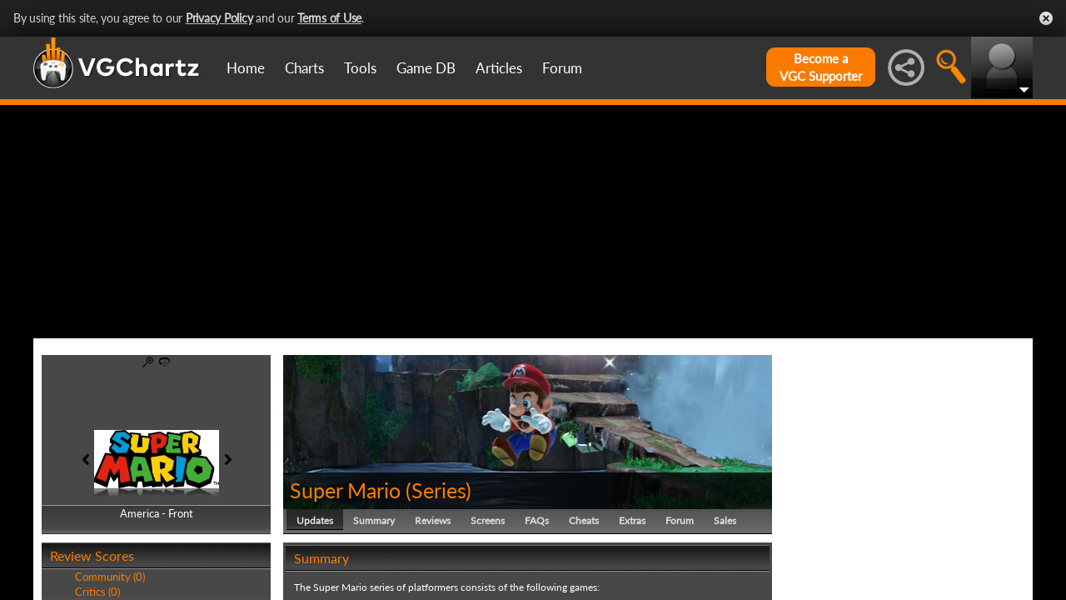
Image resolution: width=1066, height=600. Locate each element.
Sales (725, 520)
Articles (499, 68)
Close (1046, 18)
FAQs (537, 520)
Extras (632, 520)
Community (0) (110, 576)
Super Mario (345, 490)
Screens (488, 520)
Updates (314, 520)
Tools (360, 68)
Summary (374, 520)
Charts (304, 68)
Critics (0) (97, 591)
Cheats (584, 520)
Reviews (433, 520)
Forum (562, 68)
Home (246, 68)
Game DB (426, 68)
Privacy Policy (219, 18)
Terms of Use (329, 18)
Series (438, 490)
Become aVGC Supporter (821, 67)
